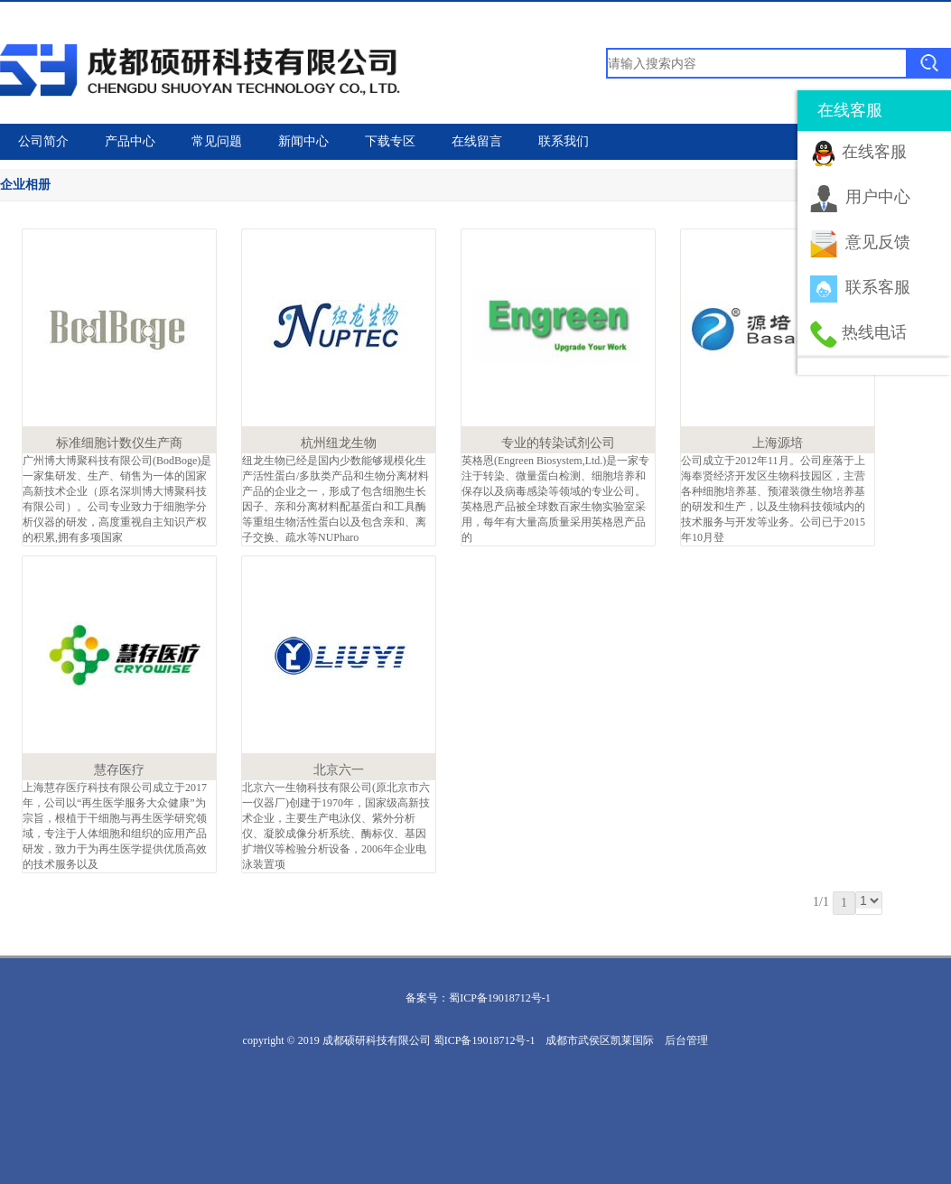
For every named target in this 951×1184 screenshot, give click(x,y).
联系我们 (563, 141)
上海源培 (777, 443)
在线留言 (477, 141)
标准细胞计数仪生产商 (119, 443)
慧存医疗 (119, 770)
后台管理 (686, 1040)
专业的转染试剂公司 (558, 443)
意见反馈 (877, 242)
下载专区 (390, 141)
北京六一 (338, 770)
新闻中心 (303, 141)
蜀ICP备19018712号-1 (500, 998)
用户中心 (877, 197)
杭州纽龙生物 (339, 443)
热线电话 (874, 332)
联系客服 (877, 287)
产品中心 (130, 141)
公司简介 (43, 141)
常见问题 (216, 141)
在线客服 (874, 152)
